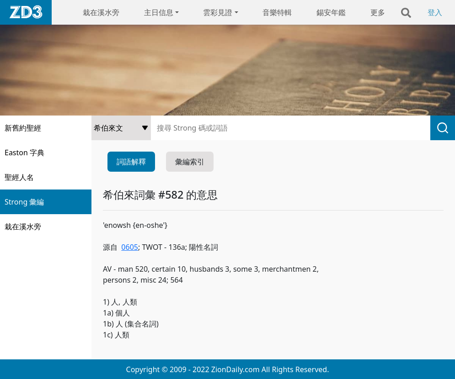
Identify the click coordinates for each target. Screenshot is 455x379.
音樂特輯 (277, 12)
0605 (129, 247)
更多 (377, 12)
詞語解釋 (131, 162)
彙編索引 (189, 162)
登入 (435, 12)
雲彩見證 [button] (217, 12)
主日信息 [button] (158, 12)
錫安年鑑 (331, 12)
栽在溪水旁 (101, 12)
